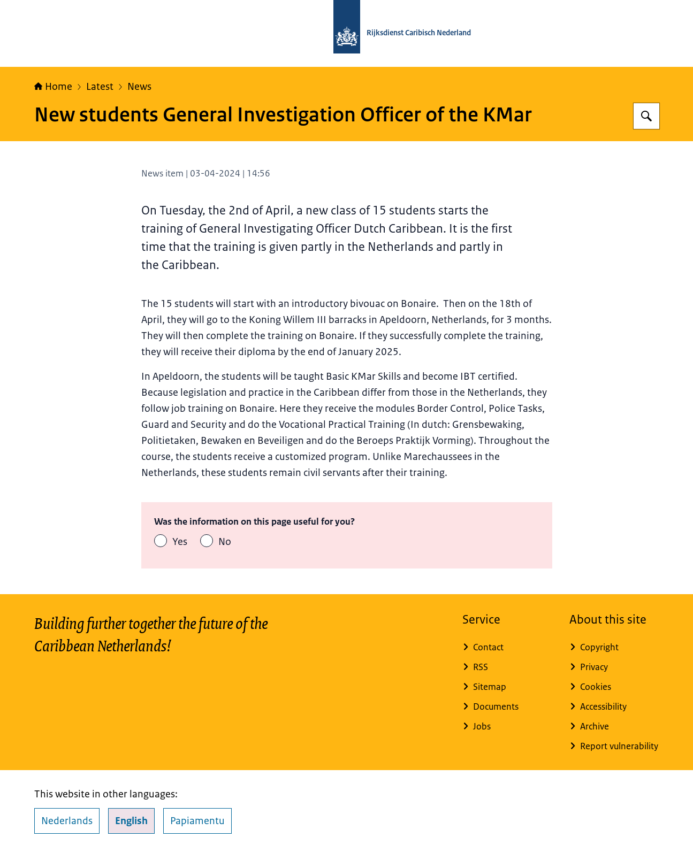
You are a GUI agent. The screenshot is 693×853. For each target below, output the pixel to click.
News (139, 86)
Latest (99, 86)
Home (53, 86)
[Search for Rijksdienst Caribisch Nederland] (646, 116)
